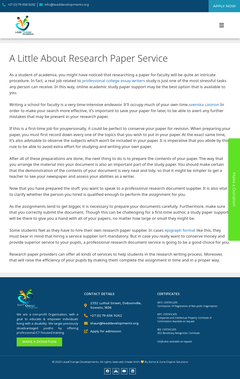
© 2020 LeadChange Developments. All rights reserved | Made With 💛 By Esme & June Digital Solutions (120, 362)
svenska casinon (204, 104)
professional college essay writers (113, 80)
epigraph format (180, 230)
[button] (221, 25)
